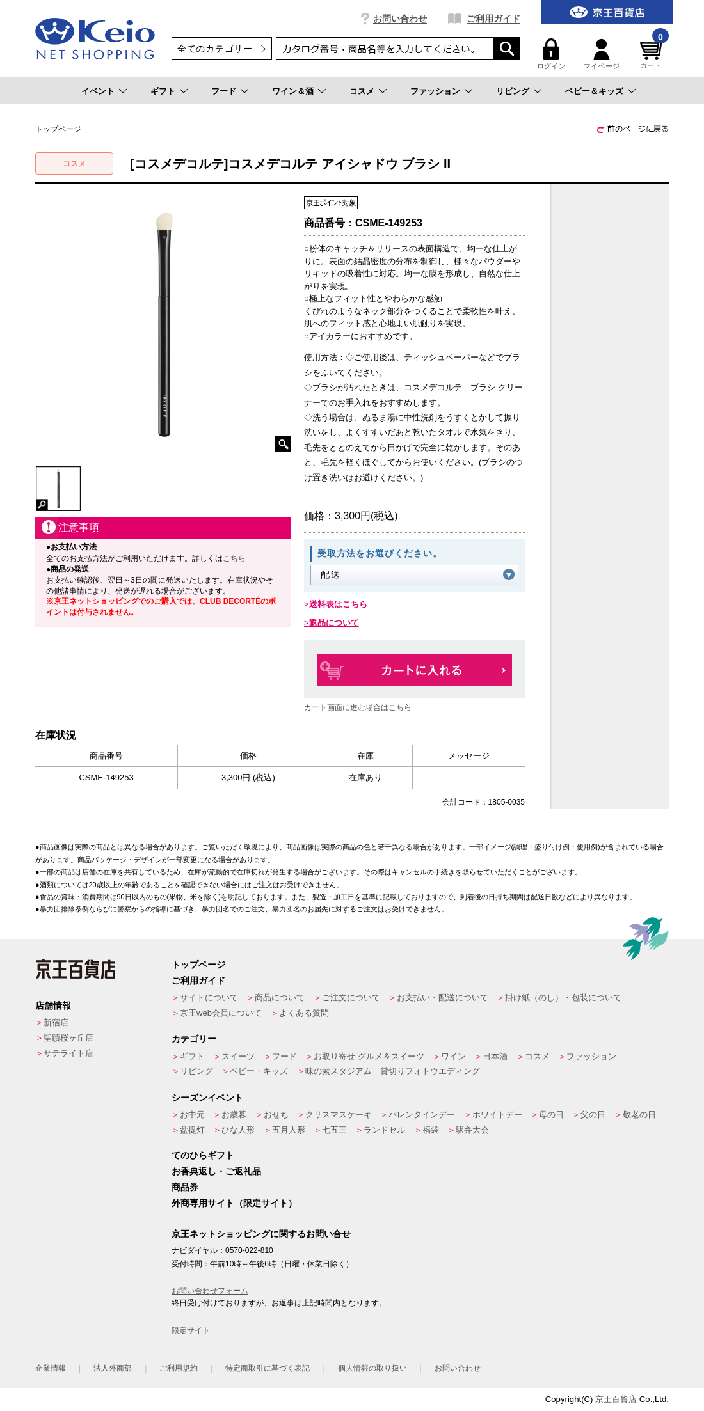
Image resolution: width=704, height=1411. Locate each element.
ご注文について (351, 997)
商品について (280, 997)
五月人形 (288, 1130)
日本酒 (495, 1056)
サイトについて (209, 997)
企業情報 (50, 1368)
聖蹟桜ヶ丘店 (68, 1038)
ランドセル (384, 1130)
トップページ (198, 964)
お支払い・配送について (442, 997)
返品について (334, 622)
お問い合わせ (400, 18)
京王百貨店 (616, 1399)
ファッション (435, 91)
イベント (98, 91)
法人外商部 (112, 1368)
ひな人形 (238, 1130)
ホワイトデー (497, 1114)
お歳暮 (233, 1114)
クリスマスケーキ (338, 1114)
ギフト (162, 91)
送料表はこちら (338, 604)
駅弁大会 (472, 1130)
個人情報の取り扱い (372, 1368)
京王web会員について (221, 1013)
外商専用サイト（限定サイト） (234, 1203)
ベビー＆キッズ (594, 91)
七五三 (334, 1130)
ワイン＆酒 (293, 91)
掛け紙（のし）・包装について (563, 997)
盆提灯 (192, 1130)
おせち (276, 1114)
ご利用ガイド (493, 18)
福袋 (430, 1130)
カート (653, 54)
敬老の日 (639, 1114)
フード (223, 91)
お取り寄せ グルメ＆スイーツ (369, 1056)
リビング (512, 91)
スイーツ (238, 1056)
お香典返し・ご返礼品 (216, 1171)
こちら (234, 558)
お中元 (192, 1114)
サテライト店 (68, 1053)
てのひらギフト (203, 1155)
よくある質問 (304, 1013)
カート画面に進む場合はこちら (358, 707)
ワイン (453, 1056)
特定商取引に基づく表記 (267, 1368)
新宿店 (56, 1022)
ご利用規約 (178, 1368)
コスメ (361, 91)
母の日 (551, 1114)
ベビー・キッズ (259, 1071)
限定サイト (191, 1330)
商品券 (185, 1187)
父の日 (592, 1114)
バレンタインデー (421, 1114)
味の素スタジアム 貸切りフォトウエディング (392, 1071)
